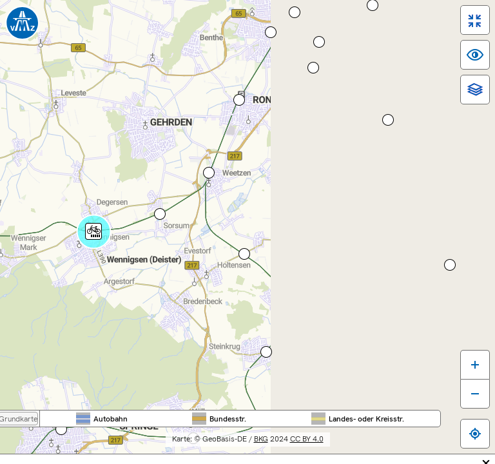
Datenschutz (327, 457)
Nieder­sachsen (304, 32)
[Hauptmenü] (86, 111)
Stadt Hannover (414, 32)
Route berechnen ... (50, 247)
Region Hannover (359, 32)
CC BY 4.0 (402, 432)
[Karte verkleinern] (465, 389)
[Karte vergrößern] (465, 359)
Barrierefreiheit (131, 457)
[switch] (465, 30)
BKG (356, 432)
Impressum (269, 457)
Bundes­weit (248, 32)
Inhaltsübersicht (204, 457)
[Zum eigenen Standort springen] (465, 429)
